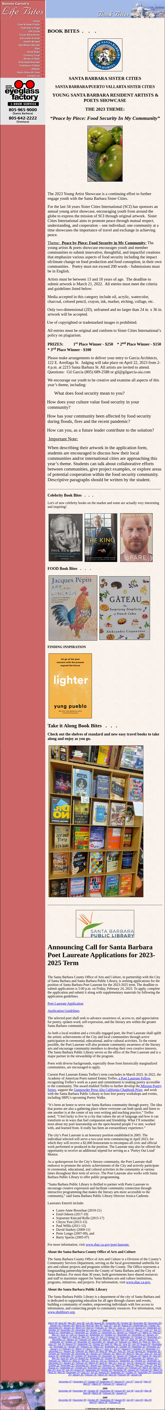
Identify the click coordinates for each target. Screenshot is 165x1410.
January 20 (122, 1356)
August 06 (120, 1391)
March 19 (120, 1354)
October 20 (110, 1358)
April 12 (157, 1332)
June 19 (148, 1354)
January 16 (73, 1346)
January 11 (95, 1330)
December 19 (109, 1356)
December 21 (55, 1363)
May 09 (99, 1325)
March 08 (52, 1323)
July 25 (94, 1372)
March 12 (147, 1332)
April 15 (147, 1342)
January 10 (69, 1328)
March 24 (147, 1368)
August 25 (104, 1372)
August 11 (54, 1332)
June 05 (139, 1400)
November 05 (79, 1400)
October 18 (54, 1354)
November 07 (80, 1382)
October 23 (80, 1368)
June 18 (121, 1351)
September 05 (107, 1400)
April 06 (86, 1393)
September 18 (154, 1351)
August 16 (146, 1344)
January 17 (55, 1349)
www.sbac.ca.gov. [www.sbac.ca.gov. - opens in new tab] (138, 1282)
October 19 (80, 1356)
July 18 (130, 1351)
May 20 (55, 1358)
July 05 (130, 1400)
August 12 (83, 1335)
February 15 (125, 1342)
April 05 (93, 1402)
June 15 (52, 1344)
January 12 (122, 1332)
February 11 (108, 1330)
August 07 (119, 1382)
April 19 (130, 1354)
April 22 (104, 1363)
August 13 (113, 1337)
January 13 (152, 1335)
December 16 (153, 1346)
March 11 (120, 1330)
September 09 (140, 1325)
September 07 (106, 1382)
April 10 (90, 1328)
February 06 (108, 1393)
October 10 (54, 1330)
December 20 (139, 1358)
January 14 (72, 1339)
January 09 (55, 1325)
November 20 (124, 1358)
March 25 (157, 1370)
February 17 (69, 1349)
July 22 (130, 1363)
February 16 (86, 1346)
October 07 (93, 1382)
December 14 (99, 1342)
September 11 (67, 1332)
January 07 (121, 1384)
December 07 (65, 1382)
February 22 (82, 1363)
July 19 (157, 1354)
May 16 (118, 1344)
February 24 (135, 1368)
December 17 (55, 1351)
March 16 (98, 1346)
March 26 (103, 1375)
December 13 (58, 1339)
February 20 (135, 1356)
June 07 (138, 1382)
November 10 (67, 1330)
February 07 (108, 1384)
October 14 (70, 1342)
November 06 (79, 1391)
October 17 (139, 1349)
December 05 (64, 1400)
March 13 (67, 1337)
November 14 (84, 1342)
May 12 (55, 1335)
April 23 (130, 1365)
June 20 (64, 1358)
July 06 (130, 1391)
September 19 (67, 1356)
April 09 (90, 1325)
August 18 (140, 1351)
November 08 (140, 1323)
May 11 (139, 1330)
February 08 (123, 1375)
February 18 (82, 1351)
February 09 (68, 1325)
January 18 (69, 1351)
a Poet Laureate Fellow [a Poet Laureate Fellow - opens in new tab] (134, 1078)
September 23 (67, 1368)
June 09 (108, 1325)
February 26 (91, 1375)
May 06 (148, 1391)
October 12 (110, 1335)
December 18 (82, 1354)
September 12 (97, 1335)
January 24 (122, 1368)
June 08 (80, 1323)
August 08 (99, 1323)
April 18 (104, 1351)
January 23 (95, 1365)
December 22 (82, 1365)
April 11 (130, 1330)
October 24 (106, 1370)
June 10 (121, 1328)
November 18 (67, 1354)
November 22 (67, 1365)
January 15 (112, 1342)
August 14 (152, 1339)
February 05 (115, 1402)
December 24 (73, 1372)
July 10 (130, 1328)
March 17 (80, 1349)
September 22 (154, 1363)
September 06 (107, 1391)
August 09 (127, 1325)
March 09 (80, 1325)
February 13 (55, 1337)
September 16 (111, 1346)
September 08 (113, 1323)
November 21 (154, 1361)
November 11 (82, 1332)
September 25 (117, 1372)
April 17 (90, 1349)
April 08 (63, 1323)
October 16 (125, 1346)
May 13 (85, 1337)
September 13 (127, 1337)
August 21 (113, 1361)
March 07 (96, 1384)
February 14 (85, 1339)
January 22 (69, 1363)
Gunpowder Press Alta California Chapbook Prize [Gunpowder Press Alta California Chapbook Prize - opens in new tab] (108, 1090)
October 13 (140, 1337)
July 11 (157, 1330)
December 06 (64, 1391)
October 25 (131, 1372)
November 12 (124, 1335)
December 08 (154, 1323)
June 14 (133, 1339)
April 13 (77, 1337)
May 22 (112, 1363)
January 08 (136, 1375)
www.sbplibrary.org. (62, 1312)
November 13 (154, 1337)
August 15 (71, 1344)
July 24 (69, 1370)
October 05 (93, 1400)
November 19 (94, 1356)
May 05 (148, 1400)
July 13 (103, 1337)
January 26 (78, 1375)
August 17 (127, 1349)
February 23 (108, 1365)
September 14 (57, 1342)
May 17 (99, 1349)
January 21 (152, 1358)
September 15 (84, 1344)
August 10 (140, 1328)
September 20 (97, 1358)
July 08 (89, 1323)
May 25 (61, 1372)
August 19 (54, 1356)
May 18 (112, 1351)
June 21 (94, 1361)
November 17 (152, 1349)
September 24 (93, 1370)
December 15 (60, 1346)
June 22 (121, 1363)
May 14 (116, 1339)
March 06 (96, 1393)
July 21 (103, 1361)
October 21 (140, 1361)
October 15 (98, 1344)
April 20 (157, 1356)
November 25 (145, 1372)
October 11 (95, 1332)
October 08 (126, 1323)
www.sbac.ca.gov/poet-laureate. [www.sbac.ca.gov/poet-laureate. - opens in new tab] (107, 1244)
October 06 (93, 1391)
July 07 (129, 1382)
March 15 (137, 1342)
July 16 (135, 1344)
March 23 (120, 1365)
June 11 (148, 1330)
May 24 (51, 1370)
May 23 (139, 1365)
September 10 (154, 1328)
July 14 (142, 1339)
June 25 (85, 1372)
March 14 (97, 1339)
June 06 (139, 1391)
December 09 (55, 1328)
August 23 (54, 1368)
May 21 (85, 1361)
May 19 (139, 1354)
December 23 (109, 1368)
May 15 (156, 1342)
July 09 (117, 1325)
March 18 (93, 1351)
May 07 (147, 1382)
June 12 (64, 1335)
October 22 (54, 1365)
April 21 (77, 1361)
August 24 (79, 1370)
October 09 (153, 1325)
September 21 (127, 1361)
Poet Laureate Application (65, 1003)
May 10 (112, 1328)
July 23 (157, 1365)
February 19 (108, 1354)
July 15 (61, 1344)
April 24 (157, 1368)
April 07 (86, 1384)
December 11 (109, 1332)
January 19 (95, 1354)
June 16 (127, 1344)
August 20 (83, 1358)
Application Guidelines (64, 1011)
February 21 (55, 1361)
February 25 (146, 1370)
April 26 (113, 1375)
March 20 (147, 1356)
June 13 (94, 1337)
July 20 (73, 1358)
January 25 (133, 1370)
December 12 (139, 1335)
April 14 (107, 1339)
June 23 (148, 1365)
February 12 (135, 1332)
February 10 (101, 1328)
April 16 (109, 1344)
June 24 (60, 1370)
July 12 (73, 1335)
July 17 (117, 1349)
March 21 (67, 1361)
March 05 (102, 1402)
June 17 (108, 1349)
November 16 (139, 1346)
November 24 (120, 1370)
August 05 (120, 1400)
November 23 (94, 1368)
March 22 (93, 1363)
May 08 (71, 1323)
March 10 (80, 1328)
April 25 (53, 1372)
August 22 (140, 1363)
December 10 (82, 1330)
